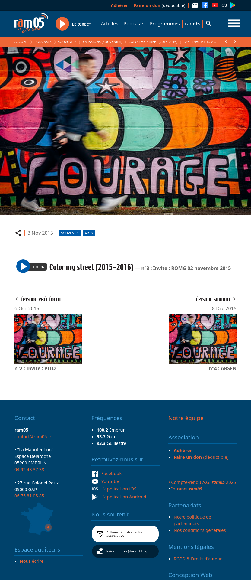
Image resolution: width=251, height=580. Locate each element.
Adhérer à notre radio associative (124, 534)
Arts (89, 233)
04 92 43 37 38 (29, 469)
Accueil (21, 41)
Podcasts (133, 23)
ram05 (192, 23)
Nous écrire (31, 561)
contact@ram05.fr (33, 436)
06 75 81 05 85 (29, 496)
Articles (110, 23)
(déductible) (160, 5)
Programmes (165, 23)
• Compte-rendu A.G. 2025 (202, 482)
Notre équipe (186, 418)
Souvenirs (67, 41)
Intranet (186, 489)
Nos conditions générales (200, 530)
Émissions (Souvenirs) (102, 41)
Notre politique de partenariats (192, 520)
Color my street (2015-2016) (153, 41)
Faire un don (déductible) (127, 551)
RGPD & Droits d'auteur (198, 559)
